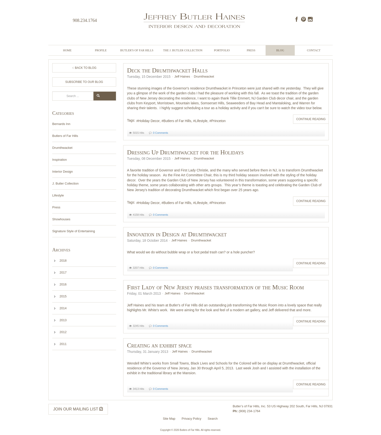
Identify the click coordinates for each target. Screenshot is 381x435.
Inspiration (59, 159)
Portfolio (222, 50)
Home (67, 50)
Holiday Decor (149, 121)
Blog (280, 50)
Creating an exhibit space (159, 345)
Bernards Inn (61, 124)
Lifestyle (58, 195)
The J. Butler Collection (182, 50)
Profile (101, 50)
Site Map (169, 418)
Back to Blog (84, 68)
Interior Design (62, 171)
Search (104, 96)
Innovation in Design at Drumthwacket (177, 234)
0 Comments (160, 132)
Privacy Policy (191, 418)
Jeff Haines (182, 76)
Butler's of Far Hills (136, 50)
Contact (313, 50)
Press (251, 50)
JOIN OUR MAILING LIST (78, 409)
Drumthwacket (62, 148)
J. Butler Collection (65, 183)
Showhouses (61, 219)
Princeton (218, 121)
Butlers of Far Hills (65, 136)
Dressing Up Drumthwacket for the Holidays (185, 152)
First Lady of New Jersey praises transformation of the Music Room (215, 287)
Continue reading (311, 119)
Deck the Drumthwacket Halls (167, 70)
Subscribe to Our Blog (84, 82)
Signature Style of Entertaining (73, 231)
